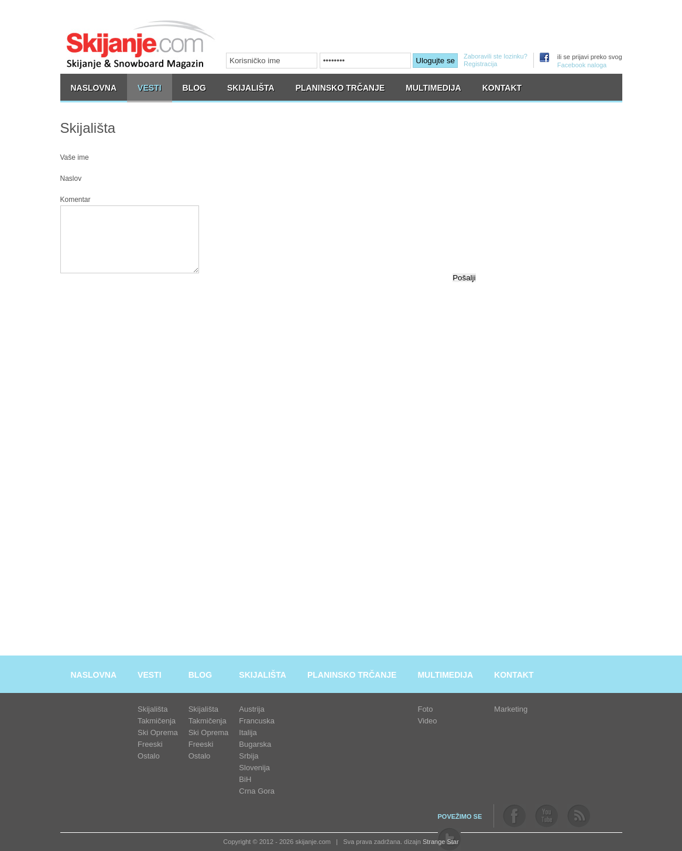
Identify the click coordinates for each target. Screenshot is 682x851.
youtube (546, 816)
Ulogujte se (435, 60)
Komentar (75, 199)
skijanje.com (141, 44)
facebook (514, 816)
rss (578, 816)
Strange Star (441, 841)
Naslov (71, 178)
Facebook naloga (581, 64)
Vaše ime (74, 157)
